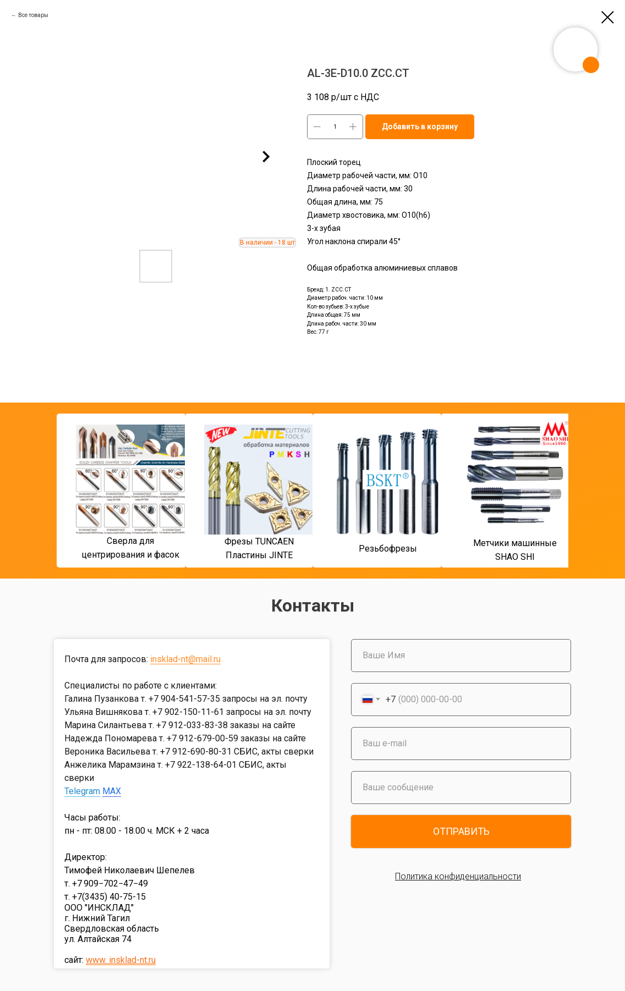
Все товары (33, 15)
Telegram (82, 791)
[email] (461, 743)
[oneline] (461, 787)
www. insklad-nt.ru (121, 960)
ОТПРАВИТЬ (461, 831)
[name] (461, 655)
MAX (111, 791)
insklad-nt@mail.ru (185, 659)
